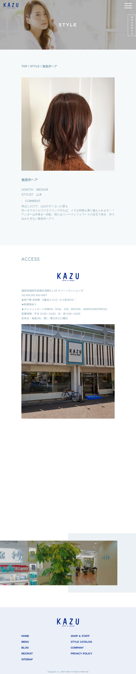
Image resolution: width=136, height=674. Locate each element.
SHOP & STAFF (80, 635)
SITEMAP (27, 659)
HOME (25, 635)
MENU (25, 641)
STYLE (35, 66)
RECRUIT (27, 653)
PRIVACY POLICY (81, 653)
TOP (24, 66)
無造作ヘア (49, 66)
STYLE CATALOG (81, 641)
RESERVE (132, 25)
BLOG (25, 647)
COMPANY (77, 647)
